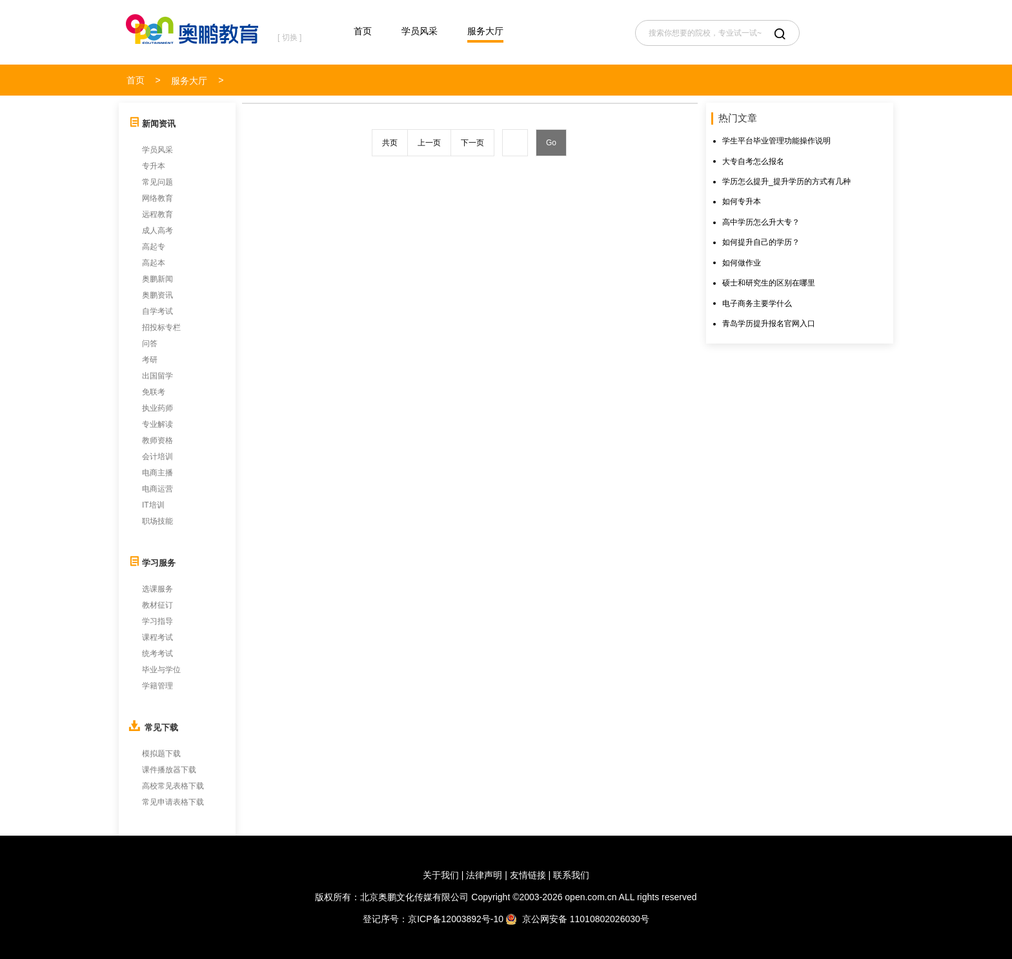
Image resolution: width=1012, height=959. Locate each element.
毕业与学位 (161, 669)
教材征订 (157, 605)
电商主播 (157, 472)
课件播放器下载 (169, 769)
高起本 (153, 262)
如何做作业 (741, 262)
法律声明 (484, 875)
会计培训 (157, 456)
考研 (149, 359)
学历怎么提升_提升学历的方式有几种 (786, 181)
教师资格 (157, 440)
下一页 (472, 142)
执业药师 (157, 408)
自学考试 (157, 311)
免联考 (153, 392)
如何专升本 (741, 201)
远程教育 (157, 214)
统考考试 (157, 653)
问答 (149, 343)
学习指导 (157, 621)
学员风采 (419, 31)
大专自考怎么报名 (753, 161)
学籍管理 (157, 685)
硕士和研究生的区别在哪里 (768, 282)
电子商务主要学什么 (757, 303)
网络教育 (157, 198)
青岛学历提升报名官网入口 (768, 323)
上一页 (429, 142)
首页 (363, 31)
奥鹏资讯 (157, 295)
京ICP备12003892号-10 (455, 919)
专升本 (153, 165)
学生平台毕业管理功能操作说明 (776, 140)
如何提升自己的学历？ (761, 242)
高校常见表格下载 (173, 785)
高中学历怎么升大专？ (761, 222)
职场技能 (157, 521)
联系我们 (571, 875)
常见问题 (157, 182)
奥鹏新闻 (157, 279)
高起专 (153, 246)
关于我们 (441, 875)
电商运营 (157, 488)
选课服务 (157, 588)
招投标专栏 (161, 327)
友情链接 (528, 875)
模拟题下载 (161, 753)
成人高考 (157, 230)
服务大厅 (485, 31)
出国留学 (157, 375)
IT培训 (153, 505)
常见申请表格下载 (173, 802)
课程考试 (157, 637)
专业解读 (157, 424)
